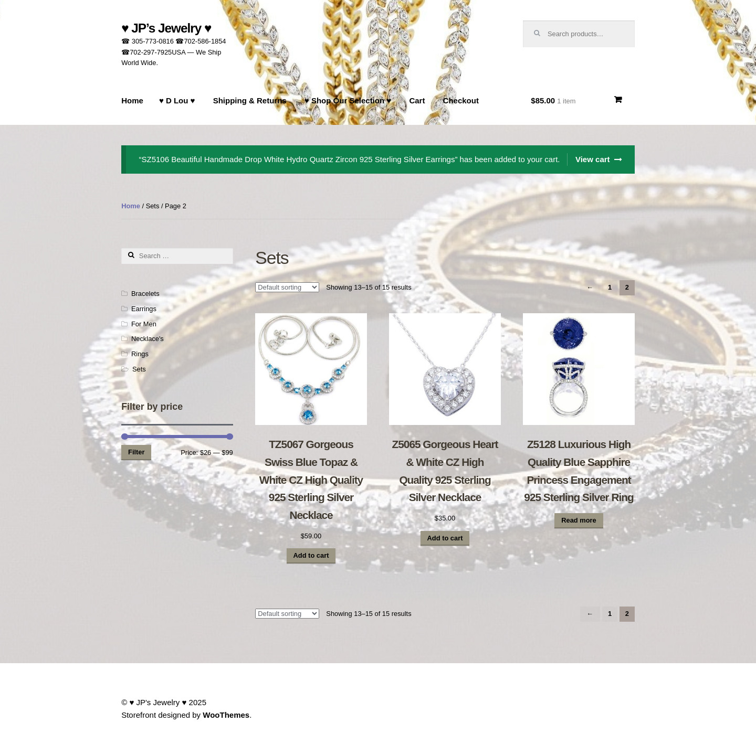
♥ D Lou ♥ (177, 100)
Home (132, 100)
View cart (592, 159)
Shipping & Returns (250, 100)
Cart (417, 100)
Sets (139, 369)
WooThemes (226, 714)
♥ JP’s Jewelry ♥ (166, 28)
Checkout (461, 100)
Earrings (143, 309)
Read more (578, 520)
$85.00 (553, 100)
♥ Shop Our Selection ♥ (347, 100)
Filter (136, 452)
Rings (140, 354)
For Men (143, 324)
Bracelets (145, 293)
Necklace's (147, 339)
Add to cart (311, 555)
